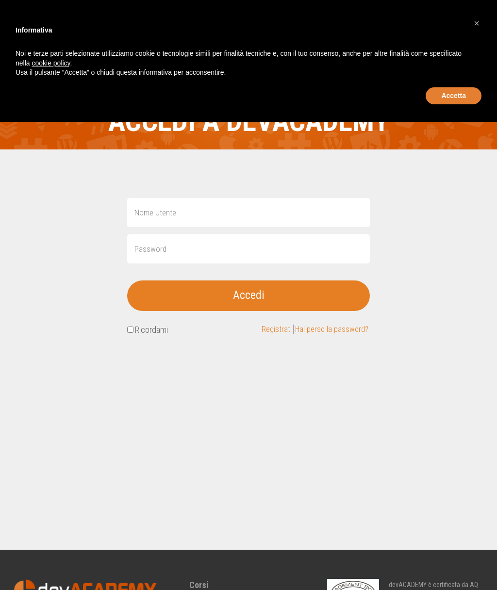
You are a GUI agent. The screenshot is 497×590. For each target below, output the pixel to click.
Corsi (199, 585)
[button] (476, 23)
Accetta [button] (453, 95)
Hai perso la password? (329, 331)
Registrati (271, 331)
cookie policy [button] (51, 63)
